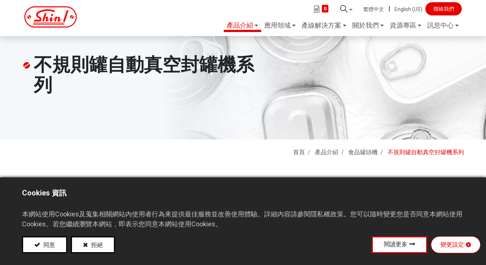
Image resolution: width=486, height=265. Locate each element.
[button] (343, 9)
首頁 (299, 149)
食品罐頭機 (363, 149)
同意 (48, 244)
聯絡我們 (439, 9)
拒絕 (96, 244)
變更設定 (452, 244)
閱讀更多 (395, 244)
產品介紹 (326, 149)
